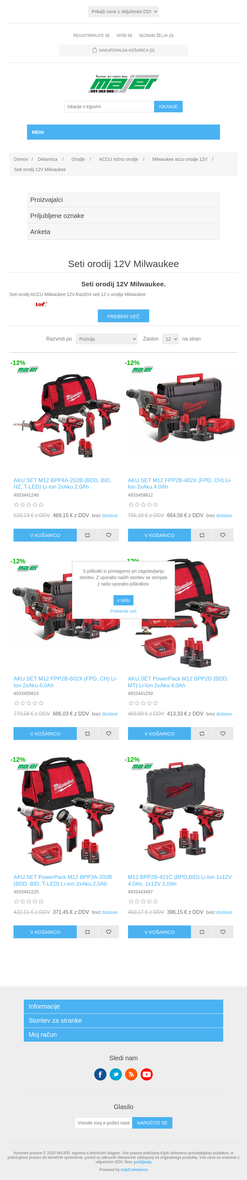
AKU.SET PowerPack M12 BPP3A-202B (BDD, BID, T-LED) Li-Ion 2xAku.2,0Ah (63, 880)
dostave (110, 515)
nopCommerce (134, 1169)
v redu (123, 600)
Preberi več (123, 316)
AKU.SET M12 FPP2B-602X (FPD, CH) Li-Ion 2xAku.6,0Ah (65, 682)
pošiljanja (142, 1162)
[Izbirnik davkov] (123, 11)
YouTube (147, 1074)
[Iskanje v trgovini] (109, 106)
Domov (21, 159)
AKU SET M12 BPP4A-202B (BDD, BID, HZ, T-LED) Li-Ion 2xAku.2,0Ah (62, 483)
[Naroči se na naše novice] (104, 1123)
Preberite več (123, 611)
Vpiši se (124, 35)
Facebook (100, 1074)
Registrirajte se (91, 35)
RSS (131, 1074)
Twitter (116, 1074)
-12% (17, 362)
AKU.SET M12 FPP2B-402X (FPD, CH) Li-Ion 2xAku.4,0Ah (180, 483)
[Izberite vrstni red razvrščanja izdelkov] (106, 339)
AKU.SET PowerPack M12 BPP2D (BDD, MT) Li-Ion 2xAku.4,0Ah (178, 682)
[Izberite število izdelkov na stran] (170, 339)
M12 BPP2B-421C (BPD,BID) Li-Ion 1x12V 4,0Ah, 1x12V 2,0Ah (180, 880)
